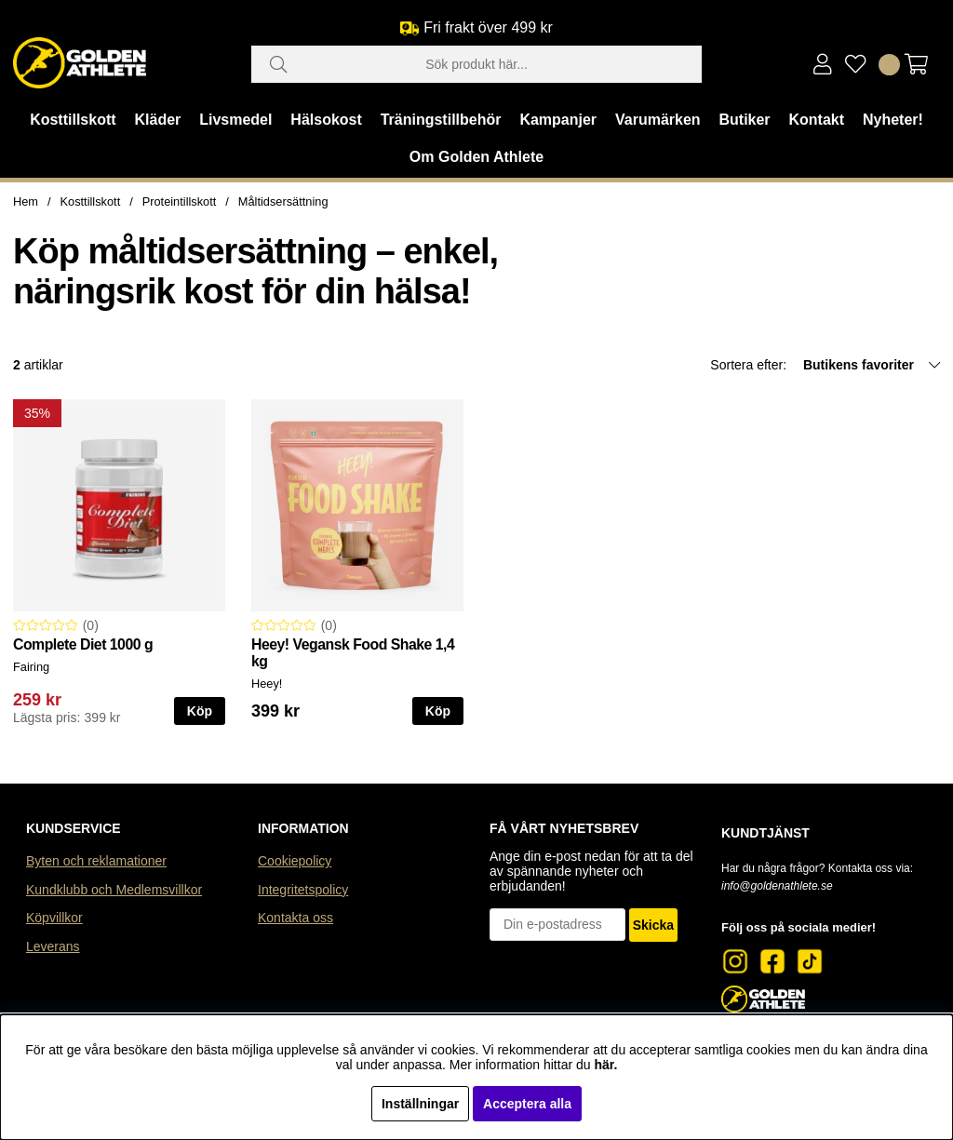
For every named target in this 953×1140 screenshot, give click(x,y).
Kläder (157, 119)
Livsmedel (235, 119)
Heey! (266, 684)
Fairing (31, 667)
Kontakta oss (295, 917)
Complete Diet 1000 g (83, 644)
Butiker (744, 119)
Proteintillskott (179, 201)
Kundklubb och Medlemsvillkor (114, 889)
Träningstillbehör (441, 119)
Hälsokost (325, 119)
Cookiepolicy (294, 860)
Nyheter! (893, 119)
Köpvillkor (54, 917)
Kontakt (816, 119)
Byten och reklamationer (96, 860)
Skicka (653, 925)
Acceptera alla (527, 1103)
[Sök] (476, 64)
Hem (25, 201)
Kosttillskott (72, 119)
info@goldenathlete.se (777, 885)
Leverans (53, 946)
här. (605, 1064)
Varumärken (658, 119)
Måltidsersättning (283, 201)
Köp (199, 711)
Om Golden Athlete (476, 157)
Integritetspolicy (303, 889)
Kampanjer (558, 119)
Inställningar (420, 1103)
